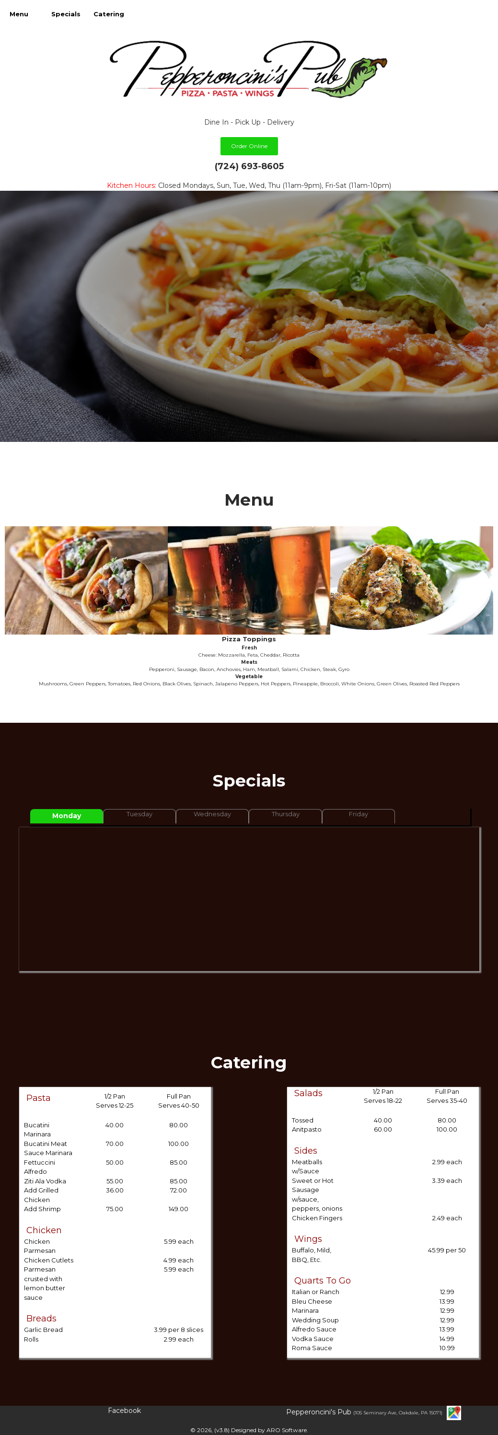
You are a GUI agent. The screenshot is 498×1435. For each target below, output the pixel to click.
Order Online (249, 146)
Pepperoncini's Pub (319, 1412)
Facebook (124, 1410)
